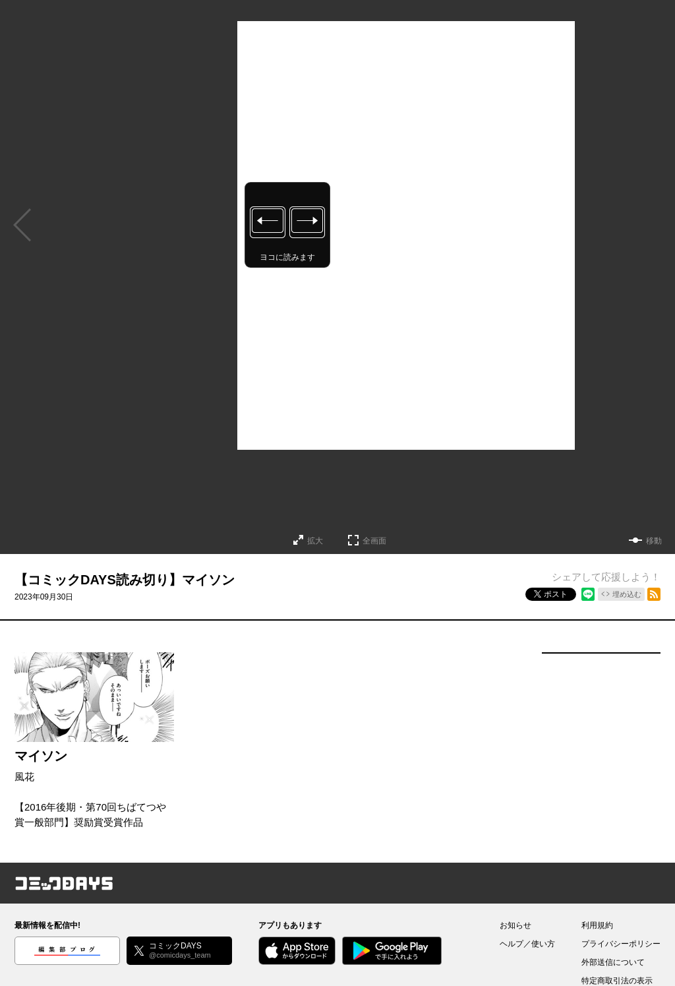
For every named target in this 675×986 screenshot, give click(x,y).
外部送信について (613, 962)
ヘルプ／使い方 (527, 943)
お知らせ (515, 925)
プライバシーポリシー (620, 943)
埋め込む (626, 594)
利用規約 (597, 925)
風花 (24, 776)
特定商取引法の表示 (617, 980)
